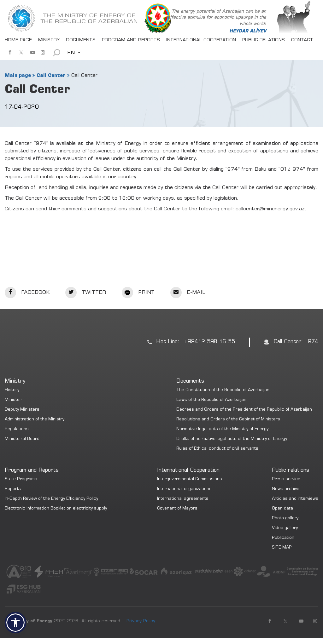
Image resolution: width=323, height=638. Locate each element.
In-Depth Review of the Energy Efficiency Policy (51, 499)
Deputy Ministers (22, 410)
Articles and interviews (295, 499)
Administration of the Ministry (34, 420)
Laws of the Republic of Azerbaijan (211, 400)
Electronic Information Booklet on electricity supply (56, 509)
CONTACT (302, 40)
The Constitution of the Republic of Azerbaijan (222, 390)
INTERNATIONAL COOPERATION (201, 40)
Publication (283, 538)
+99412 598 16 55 (209, 342)
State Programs (21, 479)
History (12, 390)
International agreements (182, 499)
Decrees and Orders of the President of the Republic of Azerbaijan (244, 410)
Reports (13, 489)
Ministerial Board (22, 439)
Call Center (51, 75)
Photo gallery (285, 518)
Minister (13, 400)
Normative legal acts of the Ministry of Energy (222, 429)
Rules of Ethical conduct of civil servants (217, 449)
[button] (15, 622)
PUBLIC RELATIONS (263, 40)
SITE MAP (282, 548)
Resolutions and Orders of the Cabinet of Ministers (228, 420)
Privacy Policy (140, 621)
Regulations (17, 429)
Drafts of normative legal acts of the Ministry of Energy (231, 439)
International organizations (184, 489)
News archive (285, 489)
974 (313, 342)
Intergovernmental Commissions (189, 479)
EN (71, 52)
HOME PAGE (18, 40)
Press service (286, 479)
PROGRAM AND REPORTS (131, 40)
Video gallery (285, 528)
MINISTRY (49, 40)
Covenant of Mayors (177, 509)
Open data (282, 509)
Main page (18, 75)
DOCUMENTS (81, 40)
